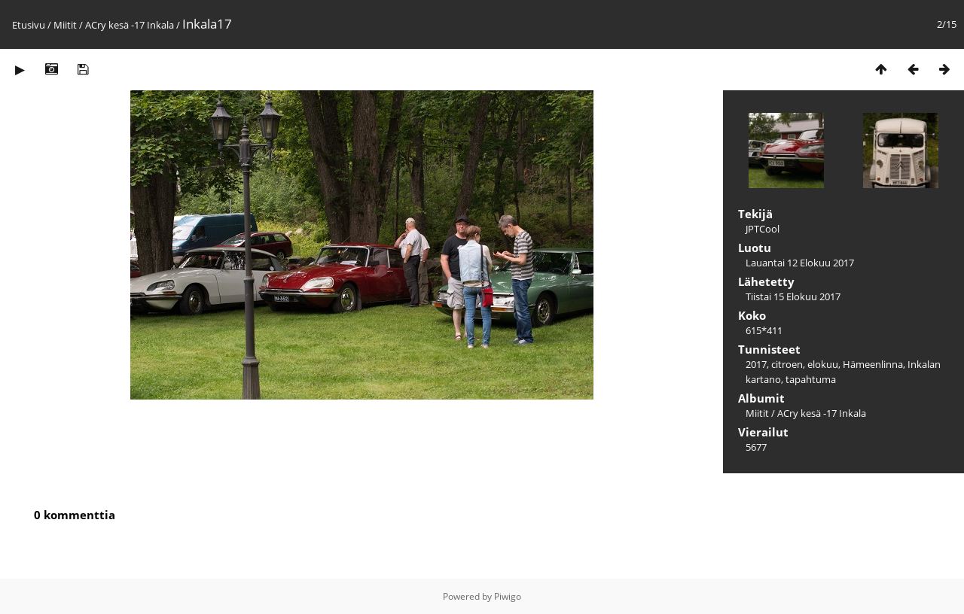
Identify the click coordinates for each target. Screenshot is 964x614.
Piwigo (507, 596)
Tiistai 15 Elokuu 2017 (793, 296)
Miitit (65, 25)
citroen (787, 364)
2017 (756, 364)
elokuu (822, 364)
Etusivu (28, 25)
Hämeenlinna (873, 364)
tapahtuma (811, 379)
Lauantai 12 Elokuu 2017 (800, 262)
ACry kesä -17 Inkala (129, 25)
